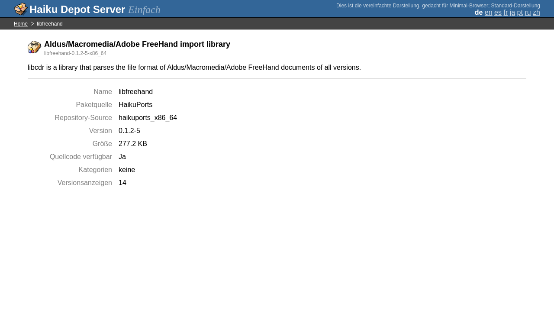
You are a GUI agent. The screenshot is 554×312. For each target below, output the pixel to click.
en (489, 12)
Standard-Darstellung (515, 6)
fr (505, 12)
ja (512, 12)
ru (528, 12)
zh (536, 12)
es (498, 12)
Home (21, 24)
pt (520, 12)
